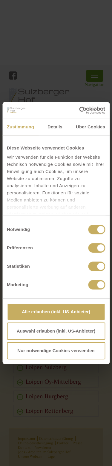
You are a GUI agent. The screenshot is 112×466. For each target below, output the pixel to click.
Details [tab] (54, 126)
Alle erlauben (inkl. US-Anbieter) (56, 311)
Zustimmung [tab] (20, 126)
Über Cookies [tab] (90, 126)
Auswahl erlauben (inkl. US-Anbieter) (56, 330)
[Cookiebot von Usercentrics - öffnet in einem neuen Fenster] (79, 110)
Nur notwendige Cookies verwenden (55, 350)
